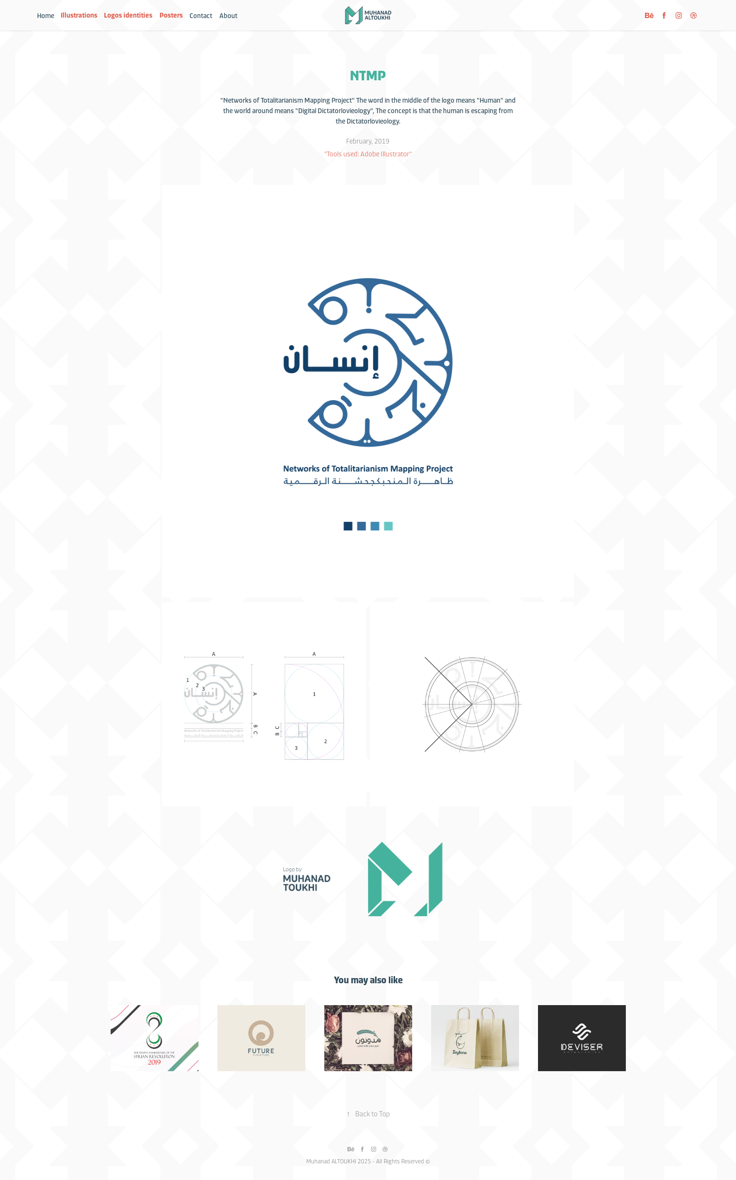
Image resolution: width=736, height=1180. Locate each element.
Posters (171, 15)
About (228, 15)
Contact (200, 15)
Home (45, 15)
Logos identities (128, 15)
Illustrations (79, 15)
